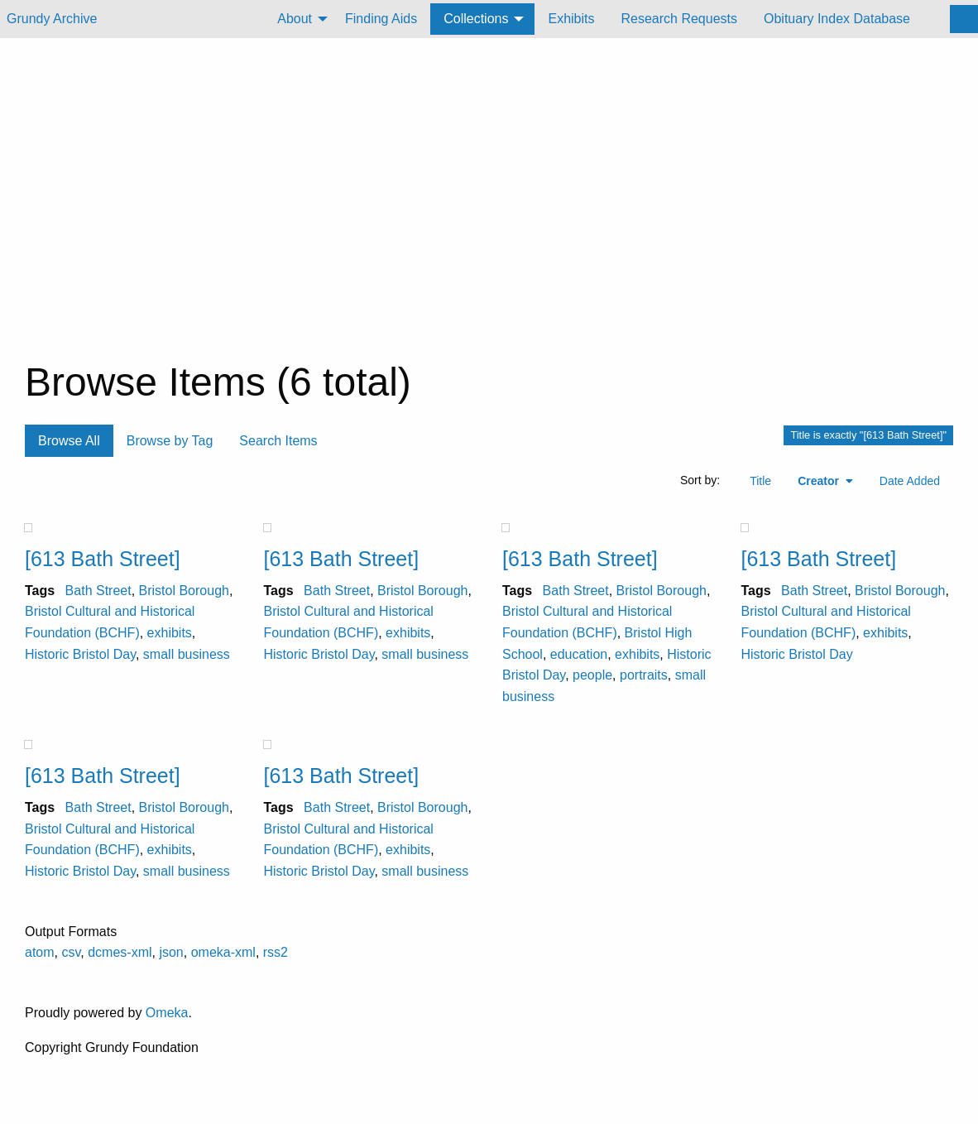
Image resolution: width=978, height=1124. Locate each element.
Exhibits (571, 19)
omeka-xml (223, 952)
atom (40, 952)
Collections (475, 19)
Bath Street (98, 591)
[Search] (964, 19)
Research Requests (679, 19)
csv (70, 952)
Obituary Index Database (837, 19)
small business (186, 654)
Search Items (278, 441)
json (171, 952)
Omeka (167, 1013)
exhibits (169, 633)
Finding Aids (381, 19)
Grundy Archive (52, 19)
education (578, 654)
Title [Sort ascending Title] (760, 481)
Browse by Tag (170, 441)
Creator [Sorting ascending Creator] (820, 481)
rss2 (275, 952)
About (294, 19)
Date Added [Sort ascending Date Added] (910, 481)
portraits (644, 675)
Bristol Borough (184, 591)
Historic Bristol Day (80, 654)
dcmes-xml (119, 952)
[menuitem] (298, 19)
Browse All (69, 441)
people (592, 675)
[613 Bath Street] (102, 558)
